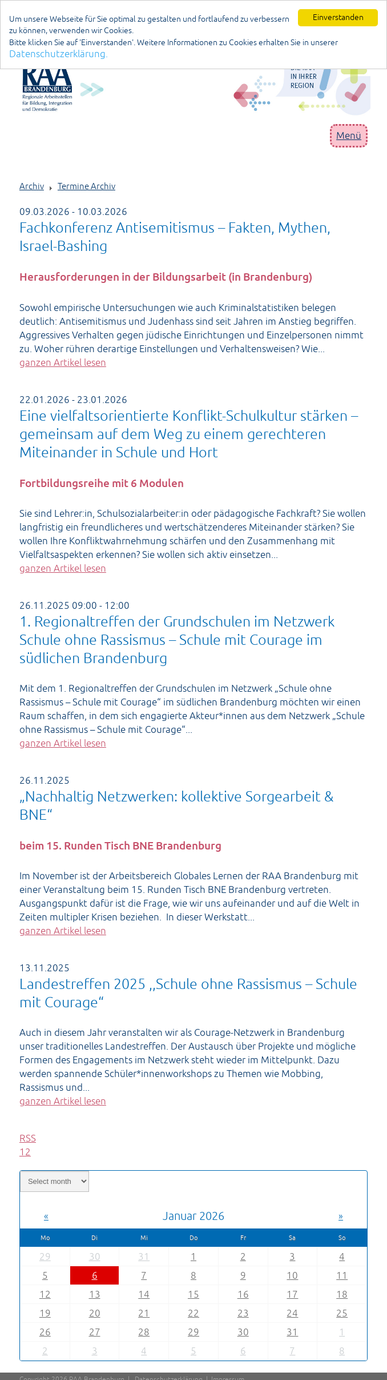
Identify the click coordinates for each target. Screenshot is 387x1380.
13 (94, 1294)
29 (45, 1256)
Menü (348, 135)
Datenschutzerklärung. (58, 53)
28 (144, 1332)
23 (243, 1313)
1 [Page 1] (22, 1152)
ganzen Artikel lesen (62, 362)
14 (144, 1294)
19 (45, 1313)
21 (144, 1313)
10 (292, 1275)
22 (193, 1313)
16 (243, 1294)
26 (45, 1332)
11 (342, 1275)
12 (45, 1294)
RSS (27, 1138)
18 (342, 1294)
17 (292, 1294)
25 (342, 1313)
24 (292, 1313)
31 (144, 1256)
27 (94, 1332)
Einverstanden (338, 17)
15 (193, 1294)
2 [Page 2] (28, 1152)
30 (94, 1256)
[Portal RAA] (196, 83)
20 (94, 1313)
